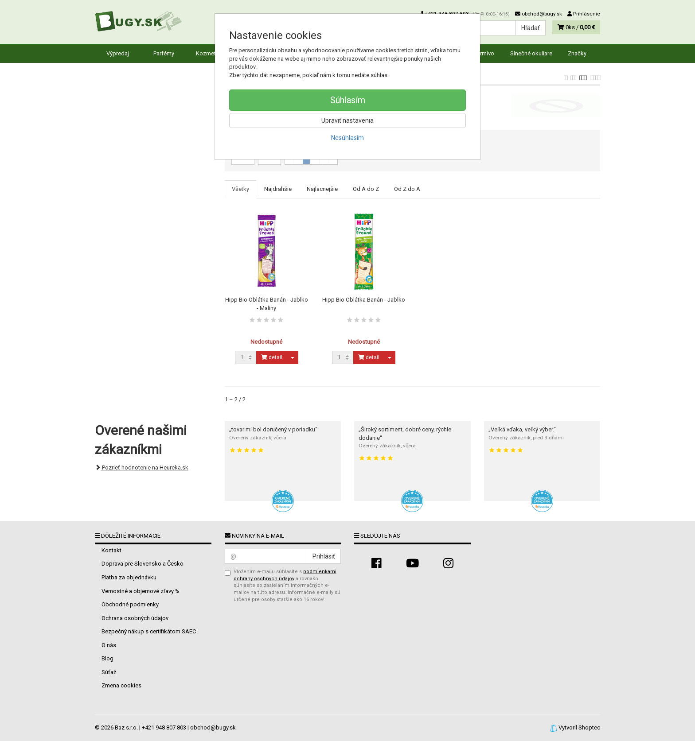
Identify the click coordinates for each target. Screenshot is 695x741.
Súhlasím (347, 100)
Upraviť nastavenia (347, 120)
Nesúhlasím (347, 137)
